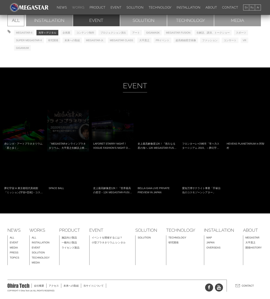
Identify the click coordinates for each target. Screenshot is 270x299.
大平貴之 (144, 40)
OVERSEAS (213, 247)
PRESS (14, 252)
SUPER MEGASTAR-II (29, 40)
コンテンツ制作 (85, 32)
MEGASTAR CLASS (121, 40)
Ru (252, 7)
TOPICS (14, 257)
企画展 (66, 32)
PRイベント (162, 40)
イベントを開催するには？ (107, 237)
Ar (258, 7)
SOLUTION (135, 7)
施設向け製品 (69, 237)
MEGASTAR (252, 237)
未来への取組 (72, 40)
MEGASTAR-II (24, 32)
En (246, 7)
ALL (16, 20)
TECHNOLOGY (160, 7)
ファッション (209, 40)
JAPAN (210, 242)
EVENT (115, 7)
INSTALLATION (188, 7)
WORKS (78, 7)
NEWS (62, 7)
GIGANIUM (22, 47)
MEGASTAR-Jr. (95, 40)
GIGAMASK (153, 32)
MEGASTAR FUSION (178, 32)
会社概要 (39, 285)
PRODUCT (97, 7)
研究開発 (53, 40)
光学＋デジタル (47, 32)
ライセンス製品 (70, 247)
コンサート (230, 40)
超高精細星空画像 (186, 40)
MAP (209, 237)
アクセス (54, 285)
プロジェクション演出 (113, 32)
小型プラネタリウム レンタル (109, 242)
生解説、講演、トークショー (213, 32)
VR (244, 40)
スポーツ (241, 32)
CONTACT (230, 7)
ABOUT (211, 7)
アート (136, 32)
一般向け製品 (69, 242)
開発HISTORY (253, 247)
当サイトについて (93, 285)
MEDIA (237, 20)
